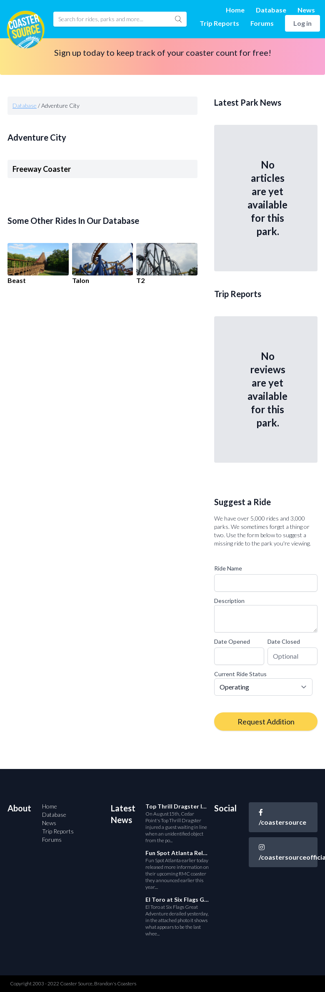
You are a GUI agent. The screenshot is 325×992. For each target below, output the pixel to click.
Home (235, 10)
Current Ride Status (240, 673)
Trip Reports (219, 23)
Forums (262, 23)
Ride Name (228, 568)
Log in (302, 23)
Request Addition (266, 721)
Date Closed (284, 641)
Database (271, 10)
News (306, 10)
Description (229, 600)
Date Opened (232, 641)
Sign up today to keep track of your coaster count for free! (162, 52)
